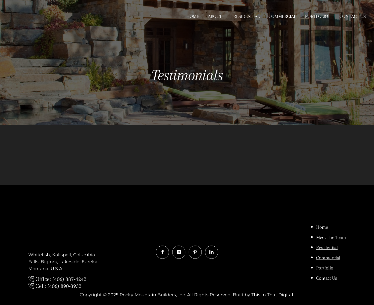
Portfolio (316, 16)
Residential (246, 16)
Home (192, 16)
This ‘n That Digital (272, 295)
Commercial (282, 16)
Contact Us (353, 16)
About (215, 16)
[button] (216, 16)
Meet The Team (331, 237)
